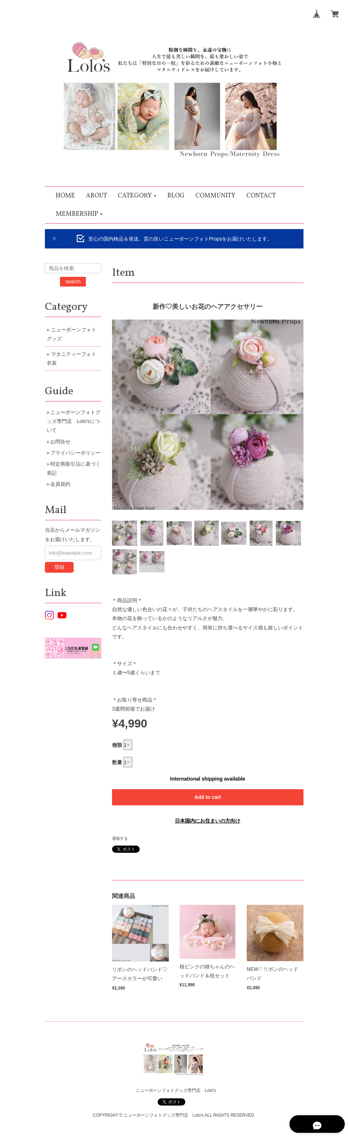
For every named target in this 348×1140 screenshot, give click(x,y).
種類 (117, 745)
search (72, 281)
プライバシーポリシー (75, 453)
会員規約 (60, 484)
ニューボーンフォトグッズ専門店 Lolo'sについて (74, 421)
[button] (137, 196)
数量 (117, 762)
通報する (120, 838)
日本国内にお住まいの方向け (207, 821)
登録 (59, 567)
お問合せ (60, 442)
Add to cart (207, 797)
